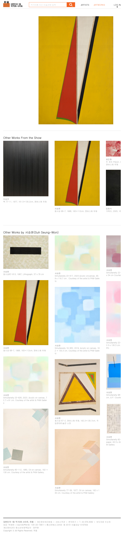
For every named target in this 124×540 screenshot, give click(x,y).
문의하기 (72, 521)
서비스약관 (60, 521)
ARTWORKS (99, 5)
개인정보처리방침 (44, 521)
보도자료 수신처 (103, 521)
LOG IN (117, 5)
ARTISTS (85, 5)
